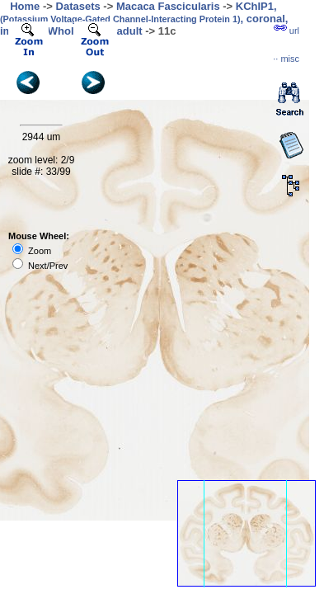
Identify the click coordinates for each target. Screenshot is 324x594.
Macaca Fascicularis (168, 6)
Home (25, 6)
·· (286, 59)
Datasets (78, 6)
